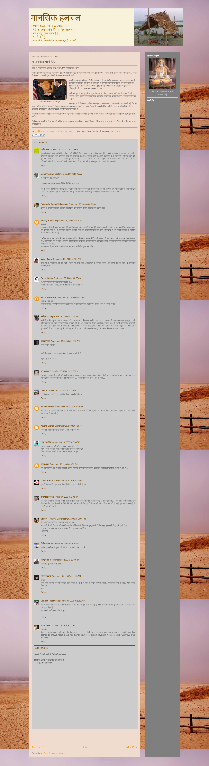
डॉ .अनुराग (45, 371)
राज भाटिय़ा (45, 497)
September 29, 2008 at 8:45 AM (70, 297)
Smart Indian (47, 278)
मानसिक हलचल (56, 17)
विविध (65, 131)
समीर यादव (45, 316)
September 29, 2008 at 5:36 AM (64, 149)
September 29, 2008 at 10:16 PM (65, 543)
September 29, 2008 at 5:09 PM (69, 426)
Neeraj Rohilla (47, 220)
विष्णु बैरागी (45, 560)
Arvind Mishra (47, 426)
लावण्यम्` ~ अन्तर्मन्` (48, 519)
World (51, 131)
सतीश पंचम (45, 149)
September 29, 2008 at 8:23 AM (67, 278)
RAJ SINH (45, 625)
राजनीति (59, 131)
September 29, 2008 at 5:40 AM (68, 174)
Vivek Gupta (46, 259)
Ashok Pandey (47, 407)
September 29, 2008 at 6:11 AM (82, 204)
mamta (44, 390)
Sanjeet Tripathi (48, 601)
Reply (43, 165)
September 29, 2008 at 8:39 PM (64, 464)
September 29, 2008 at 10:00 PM (71, 519)
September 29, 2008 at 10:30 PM (64, 560)
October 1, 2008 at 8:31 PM (63, 625)
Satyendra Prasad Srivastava (54, 204)
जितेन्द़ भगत (45, 543)
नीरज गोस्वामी (46, 576)
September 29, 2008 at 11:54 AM (64, 316)
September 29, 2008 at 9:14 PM (68, 480)
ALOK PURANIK (48, 297)
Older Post (131, 747)
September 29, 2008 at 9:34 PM (64, 497)
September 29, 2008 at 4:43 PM (69, 407)
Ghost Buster (47, 480)
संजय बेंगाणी (45, 341)
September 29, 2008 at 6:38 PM (66, 442)
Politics (38, 131)
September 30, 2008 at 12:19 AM (70, 601)
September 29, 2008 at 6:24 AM (68, 220)
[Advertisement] (85, 737)
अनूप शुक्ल (45, 464)
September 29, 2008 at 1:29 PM (62, 390)
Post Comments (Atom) (54, 753)
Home (85, 747)
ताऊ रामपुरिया (46, 442)
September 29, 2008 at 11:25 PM (66, 576)
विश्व (70, 131)
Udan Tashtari (47, 174)
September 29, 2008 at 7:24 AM (67, 259)
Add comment (41, 648)
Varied (45, 131)
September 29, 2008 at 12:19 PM (65, 341)
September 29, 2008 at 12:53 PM (64, 371)
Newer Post (39, 747)
